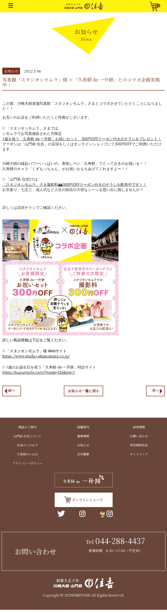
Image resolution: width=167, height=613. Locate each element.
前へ (9, 391)
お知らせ (83, 445)
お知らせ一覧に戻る (83, 390)
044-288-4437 (120, 540)
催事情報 (83, 436)
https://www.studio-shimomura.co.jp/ (36, 356)
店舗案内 (83, 427)
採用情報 (139, 427)
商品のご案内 (27, 427)
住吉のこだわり (27, 445)
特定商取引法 (139, 445)
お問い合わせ (139, 436)
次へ (157, 391)
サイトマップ (139, 454)
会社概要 (83, 454)
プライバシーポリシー (27, 463)
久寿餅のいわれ (27, 454)
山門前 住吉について (27, 436)
